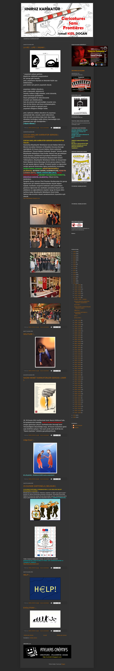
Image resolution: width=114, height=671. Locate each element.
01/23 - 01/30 (77, 406)
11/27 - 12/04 (77, 293)
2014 (74, 276)
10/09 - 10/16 (77, 328)
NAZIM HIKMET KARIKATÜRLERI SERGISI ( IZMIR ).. (82, 307)
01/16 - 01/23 (77, 408)
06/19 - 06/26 (77, 362)
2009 (74, 417)
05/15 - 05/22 (77, 372)
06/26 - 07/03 (77, 360)
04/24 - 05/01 (77, 379)
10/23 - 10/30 (77, 324)
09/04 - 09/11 (77, 339)
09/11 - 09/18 (77, 337)
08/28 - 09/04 (77, 341)
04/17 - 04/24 (77, 381)
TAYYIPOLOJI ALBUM (78, 70)
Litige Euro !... (29, 440)
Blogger (63, 664)
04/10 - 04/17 (77, 383)
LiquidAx (76, 427)
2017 (74, 270)
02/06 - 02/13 (77, 402)
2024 (74, 255)
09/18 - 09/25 (77, 335)
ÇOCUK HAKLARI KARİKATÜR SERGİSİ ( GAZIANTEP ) (81, 302)
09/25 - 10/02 (77, 333)
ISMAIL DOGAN (78, 425)
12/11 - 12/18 (77, 289)
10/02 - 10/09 (77, 331)
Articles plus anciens (62, 635)
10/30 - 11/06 (77, 322)
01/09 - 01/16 (77, 410)
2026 (74, 251)
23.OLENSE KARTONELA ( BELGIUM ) (39, 486)
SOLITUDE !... (29, 334)
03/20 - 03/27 (77, 389)
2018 (74, 268)
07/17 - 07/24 (77, 354)
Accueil (45, 635)
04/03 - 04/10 (77, 385)
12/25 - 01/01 (77, 284)
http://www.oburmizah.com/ (31, 564)
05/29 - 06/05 (77, 368)
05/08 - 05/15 (77, 374)
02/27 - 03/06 (77, 395)
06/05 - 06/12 (77, 366)
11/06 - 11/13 (77, 320)
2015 (74, 274)
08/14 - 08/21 (77, 345)
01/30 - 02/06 (77, 404)
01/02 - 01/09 (77, 412)
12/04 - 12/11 (77, 291)
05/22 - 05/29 (77, 370)
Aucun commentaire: (44, 127)
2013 (74, 278)
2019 (74, 266)
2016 (74, 272)
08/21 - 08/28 (77, 343)
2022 (74, 260)
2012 (74, 281)
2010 (74, 415)
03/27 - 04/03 (77, 387)
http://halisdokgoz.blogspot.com (31, 198)
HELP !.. (26, 575)
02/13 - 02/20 (77, 400)
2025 (74, 253)
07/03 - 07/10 (77, 358)
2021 (74, 262)
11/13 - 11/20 (77, 297)
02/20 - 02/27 (77, 398)
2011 (74, 283)
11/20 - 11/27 (77, 295)
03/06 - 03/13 (77, 393)
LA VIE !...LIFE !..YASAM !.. (34, 47)
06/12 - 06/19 (77, 364)
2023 (74, 258)
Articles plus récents (28, 635)
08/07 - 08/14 (77, 347)
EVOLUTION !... (30, 608)
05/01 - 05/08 (77, 377)
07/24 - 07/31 (77, 351)
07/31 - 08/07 (77, 349)
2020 (74, 264)
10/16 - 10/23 (77, 326)
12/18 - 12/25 (77, 287)
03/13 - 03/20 (77, 391)
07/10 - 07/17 (77, 356)
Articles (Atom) (33, 637)
